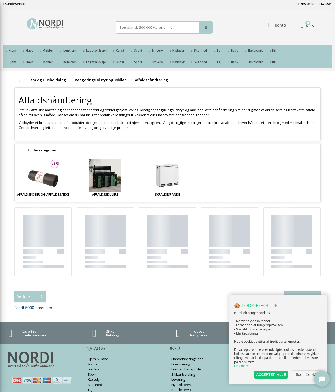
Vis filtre (31, 285)
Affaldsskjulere (105, 183)
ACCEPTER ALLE (271, 374)
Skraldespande (167, 183)
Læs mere (241, 366)
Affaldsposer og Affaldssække (43, 183)
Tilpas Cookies (307, 374)
